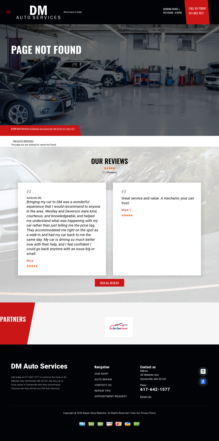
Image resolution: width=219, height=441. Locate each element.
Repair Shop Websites (94, 413)
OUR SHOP (101, 373)
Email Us (145, 396)
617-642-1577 (196, 13)
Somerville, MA (34, 197)
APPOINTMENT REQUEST (111, 396)
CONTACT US (103, 385)
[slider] (109, 168)
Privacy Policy (148, 413)
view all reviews (109, 283)
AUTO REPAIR (103, 379)
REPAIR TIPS (103, 390)
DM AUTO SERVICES (23, 141)
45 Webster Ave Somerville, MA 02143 (45, 129)
